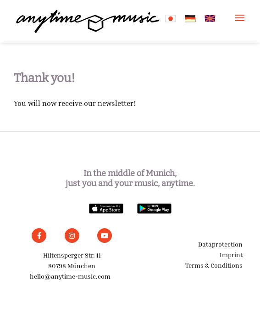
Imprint (231, 254)
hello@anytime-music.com (70, 276)
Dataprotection (220, 244)
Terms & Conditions (214, 265)
